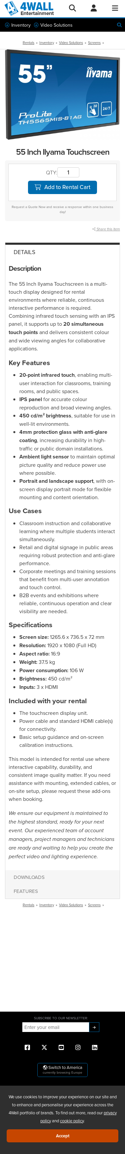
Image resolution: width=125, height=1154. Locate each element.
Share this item (106, 229)
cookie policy (72, 1121)
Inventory (18, 25)
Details (24, 252)
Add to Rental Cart (62, 187)
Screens (94, 42)
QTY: (51, 172)
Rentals (28, 42)
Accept (62, 1136)
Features (26, 891)
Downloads (29, 877)
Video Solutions (53, 25)
